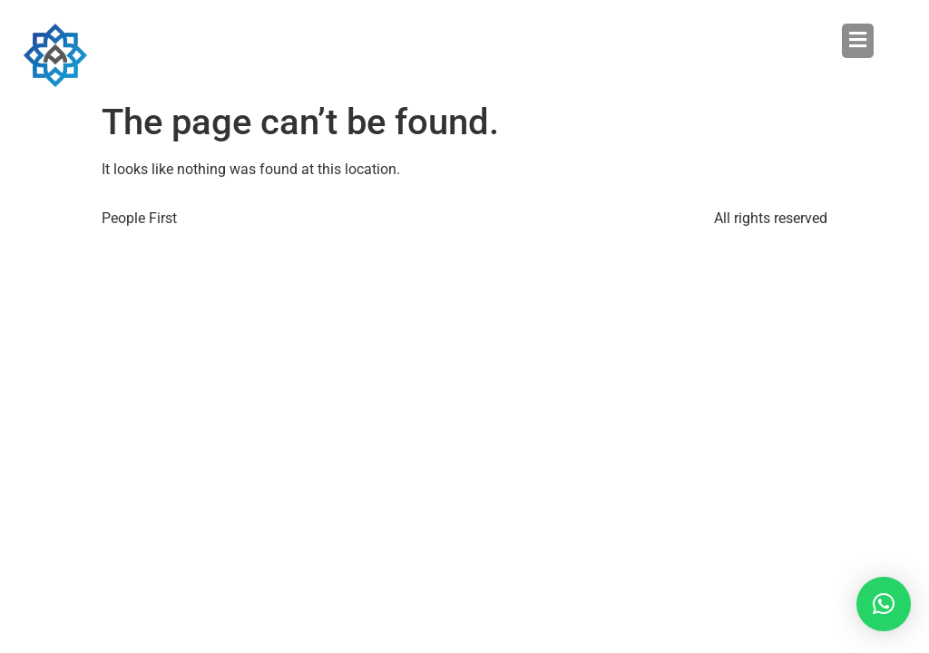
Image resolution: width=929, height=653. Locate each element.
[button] (669, 41)
